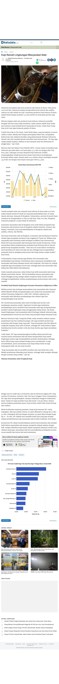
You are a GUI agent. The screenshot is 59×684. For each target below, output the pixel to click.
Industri (11, 52)
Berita (6, 52)
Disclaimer (51, 644)
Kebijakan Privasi (43, 644)
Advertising (18, 644)
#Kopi (15, 455)
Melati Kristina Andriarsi (15, 58)
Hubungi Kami (30, 645)
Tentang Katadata (9, 644)
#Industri (21, 455)
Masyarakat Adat (16, 47)
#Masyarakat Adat (7, 455)
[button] (57, 47)
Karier (23, 644)
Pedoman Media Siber (32, 644)
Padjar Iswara (9, 450)
